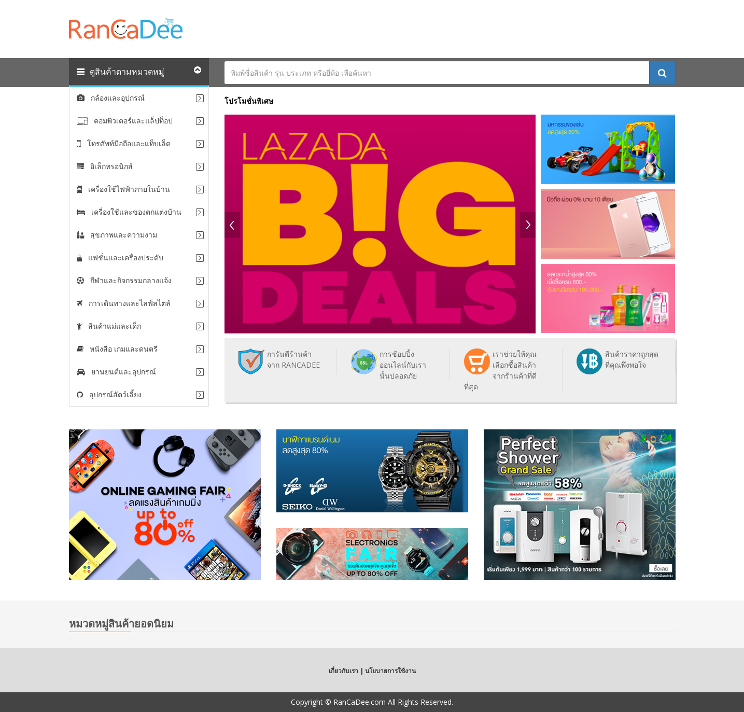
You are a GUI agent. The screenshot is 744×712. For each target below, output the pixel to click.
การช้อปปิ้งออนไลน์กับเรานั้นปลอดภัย (403, 365)
